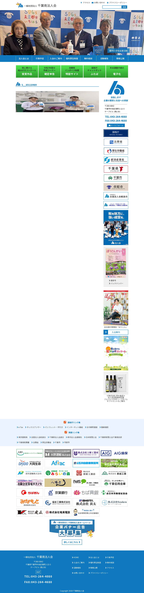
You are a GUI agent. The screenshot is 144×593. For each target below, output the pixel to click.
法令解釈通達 (92, 427)
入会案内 (116, 332)
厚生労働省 (46, 442)
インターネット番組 (75, 427)
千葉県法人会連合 (56, 437)
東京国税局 (22, 437)
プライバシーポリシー (116, 2)
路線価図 (104, 427)
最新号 (112, 280)
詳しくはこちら (71, 542)
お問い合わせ (98, 2)
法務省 (35, 442)
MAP (38, 572)
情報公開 (120, 58)
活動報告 (104, 58)
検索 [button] (124, 7)
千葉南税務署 (23, 442)
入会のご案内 (56, 58)
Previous (14, 71)
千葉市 (57, 442)
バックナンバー (115, 283)
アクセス (85, 2)
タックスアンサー (34, 427)
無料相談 (88, 58)
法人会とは (24, 58)
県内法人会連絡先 (75, 437)
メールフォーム (115, 125)
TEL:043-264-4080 (116, 116)
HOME (76, 557)
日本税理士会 (91, 437)
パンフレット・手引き (54, 427)
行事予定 (40, 58)
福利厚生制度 (72, 58)
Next (130, 71)
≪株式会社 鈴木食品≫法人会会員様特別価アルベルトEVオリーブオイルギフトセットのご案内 (116, 397)
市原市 (67, 442)
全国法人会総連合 (38, 437)
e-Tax (20, 427)
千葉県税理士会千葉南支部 (111, 437)
